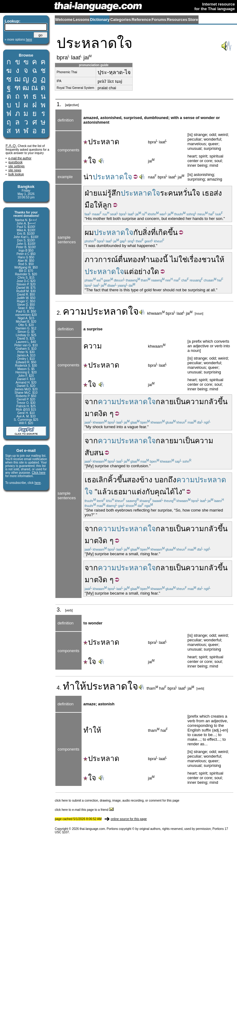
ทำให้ (74, 686)
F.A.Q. (11, 145)
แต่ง (138, 492)
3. (60, 610)
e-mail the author (19, 158)
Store (193, 19)
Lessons (81, 19)
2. (60, 313)
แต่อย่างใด (141, 271)
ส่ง (218, 193)
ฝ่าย (91, 193)
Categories (120, 19)
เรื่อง (194, 259)
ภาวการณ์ (101, 259)
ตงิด (100, 413)
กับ (138, 232)
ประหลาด (101, 141)
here (37, 482)
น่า (88, 177)
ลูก (107, 205)
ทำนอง (152, 259)
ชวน (209, 259)
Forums (158, 19)
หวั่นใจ (189, 193)
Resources (177, 19)
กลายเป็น (171, 401)
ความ (75, 311)
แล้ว (104, 492)
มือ (89, 205)
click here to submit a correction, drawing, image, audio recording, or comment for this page (117, 800)
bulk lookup (16, 174)
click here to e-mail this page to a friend (84, 809)
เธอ (208, 193)
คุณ (160, 492)
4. (60, 688)
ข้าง (145, 480)
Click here (38, 472)
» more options (18, 39)
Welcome (64, 19)
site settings (16, 166)
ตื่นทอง (129, 259)
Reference (141, 19)
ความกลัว (202, 401)
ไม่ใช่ (178, 259)
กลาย (165, 440)
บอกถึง (165, 480)
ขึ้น (122, 480)
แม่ (102, 193)
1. (60, 104)
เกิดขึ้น (167, 232)
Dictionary (100, 19)
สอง (133, 480)
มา (178, 440)
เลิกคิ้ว (106, 480)
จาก (91, 401)
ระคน (169, 193)
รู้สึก (114, 193)
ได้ (170, 492)
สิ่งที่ (149, 232)
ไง (178, 492)
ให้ (98, 205)
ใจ (89, 161)
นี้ (165, 259)
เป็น (189, 440)
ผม (89, 232)
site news (14, 170)
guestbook (15, 162)
